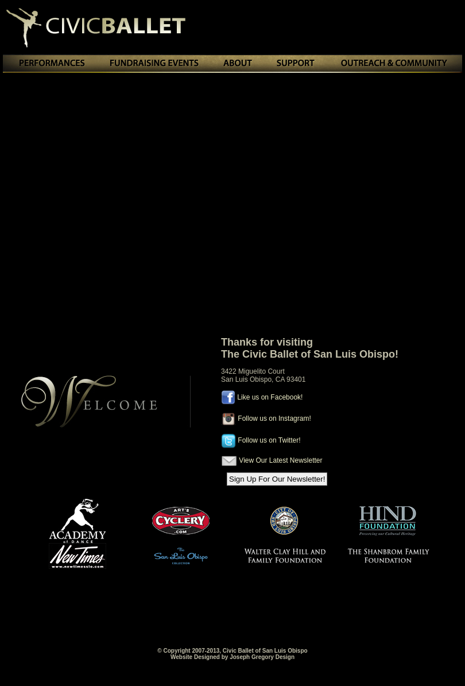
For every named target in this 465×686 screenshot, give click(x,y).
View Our (253, 460)
